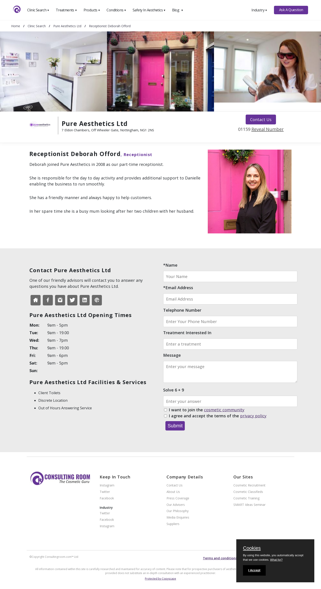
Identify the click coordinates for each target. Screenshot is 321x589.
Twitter (105, 492)
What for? (276, 559)
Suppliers (173, 524)
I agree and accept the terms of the (217, 416)
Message (172, 355)
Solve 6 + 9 (173, 390)
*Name (170, 265)
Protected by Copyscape (160, 579)
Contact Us (261, 119)
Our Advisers (176, 505)
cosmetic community (224, 409)
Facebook (107, 498)
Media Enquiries (178, 517)
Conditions (116, 10)
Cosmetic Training (246, 498)
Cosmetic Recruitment (249, 485)
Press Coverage (178, 498)
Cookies (252, 548)
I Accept (254, 570)
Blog (177, 10)
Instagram (107, 485)
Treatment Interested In (187, 332)
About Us (173, 492)
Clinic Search (38, 10)
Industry (259, 10)
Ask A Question (291, 9)
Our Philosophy (178, 511)
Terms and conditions (220, 558)
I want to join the (206, 410)
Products (92, 10)
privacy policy (253, 415)
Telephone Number (182, 310)
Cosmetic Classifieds (248, 492)
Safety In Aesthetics (149, 10)
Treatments (66, 10)
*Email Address (178, 287)
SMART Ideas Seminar (249, 505)
